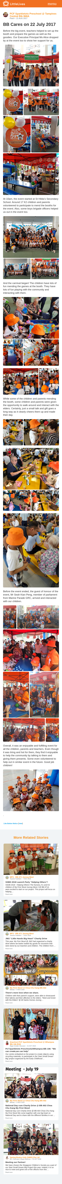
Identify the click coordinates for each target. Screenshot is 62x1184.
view (20, 823)
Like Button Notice (11, 823)
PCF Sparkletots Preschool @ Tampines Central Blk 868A (33, 15)
